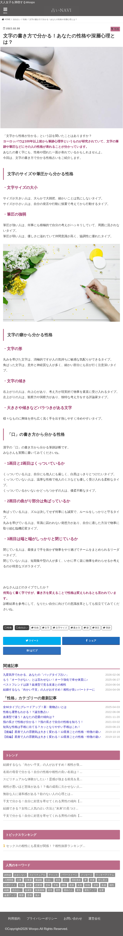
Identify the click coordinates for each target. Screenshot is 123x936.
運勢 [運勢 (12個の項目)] (58, 890)
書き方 (76, 627)
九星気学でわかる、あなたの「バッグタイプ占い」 (36, 674)
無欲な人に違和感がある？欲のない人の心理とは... (38, 794)
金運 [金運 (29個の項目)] (101, 890)
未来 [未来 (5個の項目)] (79, 885)
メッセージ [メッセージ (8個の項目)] (86, 874)
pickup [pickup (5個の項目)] (7, 874)
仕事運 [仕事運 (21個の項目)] (28, 880)
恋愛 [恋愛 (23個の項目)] (29, 885)
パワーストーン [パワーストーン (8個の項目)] (69, 874)
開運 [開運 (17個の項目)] (21, 895)
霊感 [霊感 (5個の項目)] (29, 895)
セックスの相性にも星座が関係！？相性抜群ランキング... (45, 846)
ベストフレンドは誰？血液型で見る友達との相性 (34, 684)
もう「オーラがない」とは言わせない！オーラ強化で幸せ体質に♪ (45, 679)
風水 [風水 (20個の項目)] (37, 895)
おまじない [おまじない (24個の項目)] (20, 874)
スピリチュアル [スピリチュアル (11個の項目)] (37, 874)
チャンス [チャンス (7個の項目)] (53, 874)
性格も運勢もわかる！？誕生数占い (26, 712)
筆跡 (108, 627)
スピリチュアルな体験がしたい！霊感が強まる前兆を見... (42, 779)
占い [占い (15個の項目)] (66, 880)
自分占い (23, 627)
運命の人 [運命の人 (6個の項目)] (68, 890)
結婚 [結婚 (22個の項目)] (6, 890)
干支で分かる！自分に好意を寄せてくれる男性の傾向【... (42, 801)
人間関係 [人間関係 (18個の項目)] (8, 880)
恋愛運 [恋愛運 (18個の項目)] (38, 885)
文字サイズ (61, 627)
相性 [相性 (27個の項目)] (111, 885)
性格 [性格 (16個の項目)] (21, 885)
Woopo (34, 928)
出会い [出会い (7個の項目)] (49, 880)
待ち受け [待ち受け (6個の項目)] (102, 880)
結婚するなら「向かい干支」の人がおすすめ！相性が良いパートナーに (49, 689)
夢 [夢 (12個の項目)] (85, 880)
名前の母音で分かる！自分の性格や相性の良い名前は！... (42, 772)
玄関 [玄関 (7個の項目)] (95, 885)
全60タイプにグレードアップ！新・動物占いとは (35, 707)
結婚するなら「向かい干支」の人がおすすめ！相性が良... (42, 764)
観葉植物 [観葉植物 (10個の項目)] (39, 890)
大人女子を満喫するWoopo (17, 2)
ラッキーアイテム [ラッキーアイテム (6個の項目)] (105, 874)
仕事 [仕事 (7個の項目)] (19, 880)
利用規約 (14, 918)
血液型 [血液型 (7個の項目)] (28, 890)
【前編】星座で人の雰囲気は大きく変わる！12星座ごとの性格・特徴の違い (52, 736)
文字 (47, 627)
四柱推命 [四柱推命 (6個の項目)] (76, 880)
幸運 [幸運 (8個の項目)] (92, 880)
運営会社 (94, 918)
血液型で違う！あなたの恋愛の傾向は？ (29, 716)
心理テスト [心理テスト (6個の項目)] (10, 885)
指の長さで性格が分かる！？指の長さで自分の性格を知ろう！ (43, 721)
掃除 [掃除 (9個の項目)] (63, 885)
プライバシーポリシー (42, 918)
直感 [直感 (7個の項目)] (103, 885)
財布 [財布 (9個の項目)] (50, 890)
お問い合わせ (73, 918)
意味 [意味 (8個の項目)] (48, 885)
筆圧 (97, 627)
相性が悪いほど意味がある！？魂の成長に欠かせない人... (42, 786)
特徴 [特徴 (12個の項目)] (87, 885)
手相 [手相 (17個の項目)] (55, 885)
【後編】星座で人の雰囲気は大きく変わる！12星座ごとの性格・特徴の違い (52, 731)
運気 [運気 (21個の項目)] (78, 890)
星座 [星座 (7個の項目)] (71, 885)
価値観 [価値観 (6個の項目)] (38, 880)
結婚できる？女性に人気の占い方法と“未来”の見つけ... (40, 808)
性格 (9, 627)
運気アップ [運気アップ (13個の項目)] (90, 890)
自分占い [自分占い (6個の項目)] (16, 890)
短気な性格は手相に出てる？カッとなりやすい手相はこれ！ (42, 726)
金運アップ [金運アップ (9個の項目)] (10, 895)
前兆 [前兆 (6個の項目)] (58, 880)
